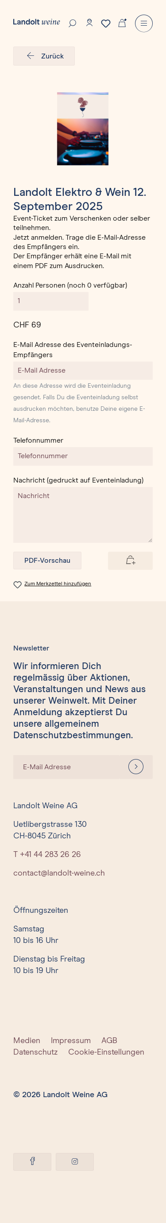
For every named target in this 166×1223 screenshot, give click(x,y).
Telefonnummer (38, 440)
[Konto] (89, 22)
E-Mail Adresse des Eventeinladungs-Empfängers (72, 349)
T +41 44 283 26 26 (47, 855)
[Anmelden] (136, 767)
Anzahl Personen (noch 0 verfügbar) (70, 285)
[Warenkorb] (122, 22)
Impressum (71, 1041)
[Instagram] (75, 1162)
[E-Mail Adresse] (66, 767)
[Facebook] (32, 1162)
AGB (109, 1041)
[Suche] (72, 22)
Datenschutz (35, 1052)
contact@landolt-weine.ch (59, 873)
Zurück (44, 56)
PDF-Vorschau (47, 560)
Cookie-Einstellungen (106, 1052)
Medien (26, 1041)
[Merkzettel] (106, 23)
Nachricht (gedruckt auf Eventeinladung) (78, 480)
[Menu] (144, 23)
